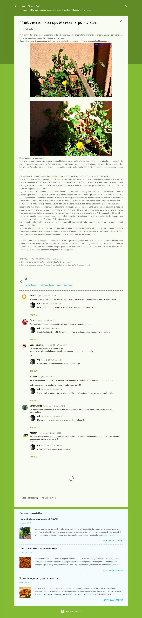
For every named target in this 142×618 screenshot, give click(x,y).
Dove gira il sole (31, 6)
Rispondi (33, 315)
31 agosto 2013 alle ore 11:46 (45, 296)
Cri (38, 303)
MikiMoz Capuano (37, 345)
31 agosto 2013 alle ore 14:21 (51, 304)
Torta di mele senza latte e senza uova (38, 548)
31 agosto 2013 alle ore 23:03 (48, 377)
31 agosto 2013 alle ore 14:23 (51, 360)
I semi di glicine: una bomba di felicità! (38, 519)
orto (59, 285)
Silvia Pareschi (36, 406)
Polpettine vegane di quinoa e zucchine (38, 578)
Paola (32, 320)
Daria (32, 295)
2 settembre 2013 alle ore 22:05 (52, 416)
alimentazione (31, 285)
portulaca (68, 285)
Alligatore (34, 433)
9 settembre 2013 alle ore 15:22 (50, 433)
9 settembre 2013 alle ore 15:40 (52, 446)
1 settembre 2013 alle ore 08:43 (52, 389)
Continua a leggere (113, 541)
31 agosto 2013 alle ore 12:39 (45, 320)
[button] (121, 22)
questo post (57, 176)
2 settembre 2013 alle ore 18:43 (54, 406)
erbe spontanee (47, 285)
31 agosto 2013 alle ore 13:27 (56, 345)
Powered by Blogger (71, 611)
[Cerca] (126, 7)
